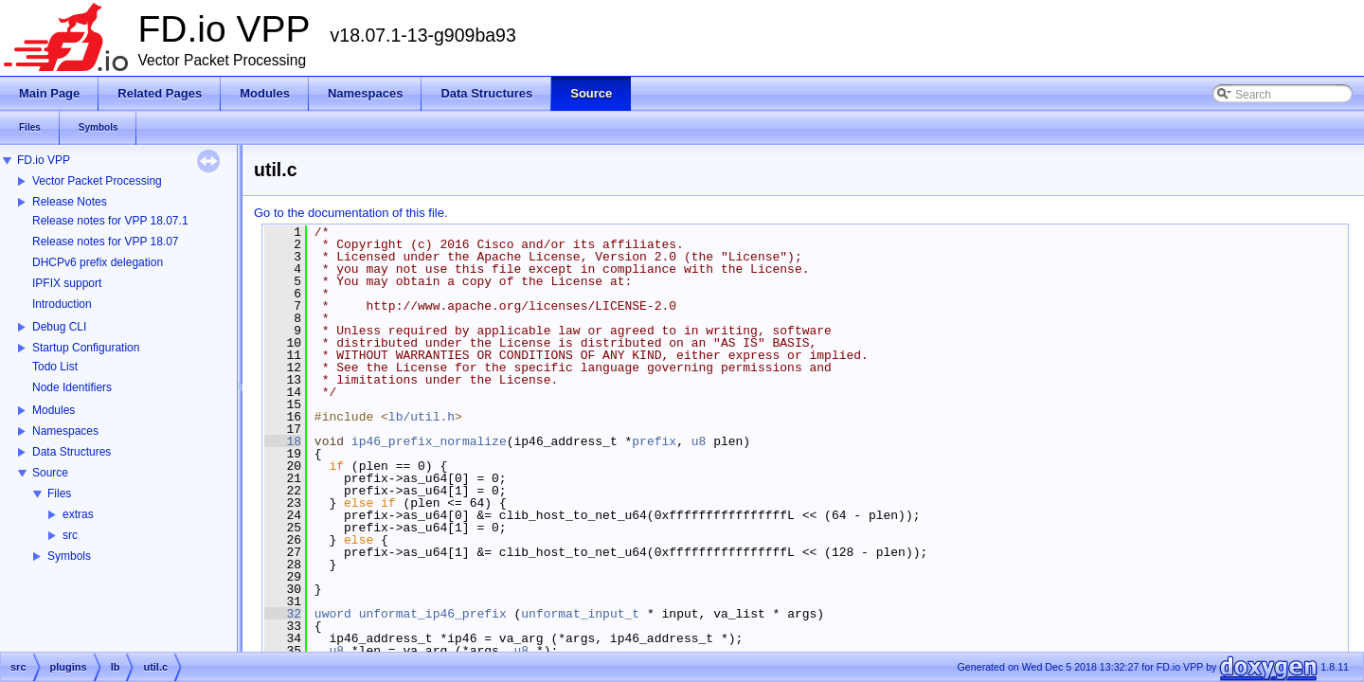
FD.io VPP (43, 160)
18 (282, 441)
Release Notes (69, 201)
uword (332, 613)
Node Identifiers (72, 387)
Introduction (62, 304)
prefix (654, 441)
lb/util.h (421, 416)
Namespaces (65, 431)
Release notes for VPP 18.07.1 (110, 220)
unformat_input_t (580, 613)
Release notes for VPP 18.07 (105, 241)
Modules (53, 410)
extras (78, 514)
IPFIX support (66, 283)
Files (59, 493)
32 (282, 613)
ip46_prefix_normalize (429, 441)
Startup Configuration (85, 347)
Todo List (55, 366)
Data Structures (71, 451)
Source (50, 472)
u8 (699, 441)
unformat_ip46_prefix (433, 613)
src (70, 535)
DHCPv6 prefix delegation (97, 262)
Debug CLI (59, 326)
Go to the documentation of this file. (351, 213)
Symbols (69, 556)
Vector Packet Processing (97, 181)
